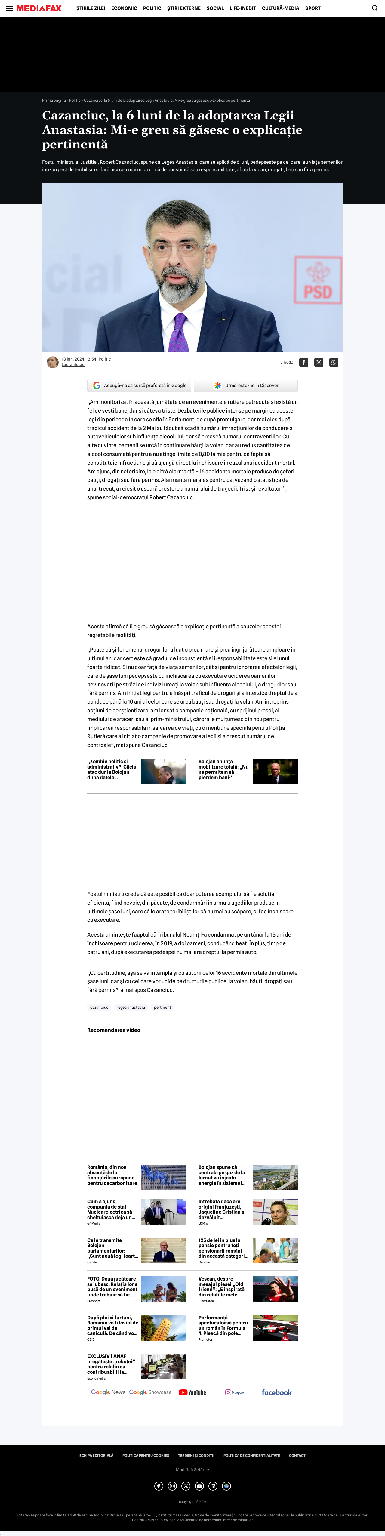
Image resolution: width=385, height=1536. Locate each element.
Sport (313, 8)
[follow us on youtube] (192, 1393)
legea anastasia (131, 1007)
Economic (124, 8)
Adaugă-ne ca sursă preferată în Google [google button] (139, 385)
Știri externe (184, 8)
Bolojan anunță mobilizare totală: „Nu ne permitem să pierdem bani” (224, 769)
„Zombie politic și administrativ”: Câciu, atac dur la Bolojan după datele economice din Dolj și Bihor (112, 769)
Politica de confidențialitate (251, 1456)
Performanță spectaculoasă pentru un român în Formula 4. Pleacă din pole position (223, 1325)
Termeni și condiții (196, 1456)
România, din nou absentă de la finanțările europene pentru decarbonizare (112, 1175)
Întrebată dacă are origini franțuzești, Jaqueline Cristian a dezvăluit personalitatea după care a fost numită (222, 1209)
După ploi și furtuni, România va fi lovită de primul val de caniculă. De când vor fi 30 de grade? (112, 1325)
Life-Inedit (243, 8)
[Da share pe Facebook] (303, 362)
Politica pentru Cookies (145, 1456)
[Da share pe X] (318, 362)
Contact (297, 1456)
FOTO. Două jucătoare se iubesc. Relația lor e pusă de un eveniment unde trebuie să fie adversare (112, 1286)
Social (215, 8)
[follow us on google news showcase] (150, 1393)
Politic (152, 8)
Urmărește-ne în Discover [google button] (246, 385)
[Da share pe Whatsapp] (333, 362)
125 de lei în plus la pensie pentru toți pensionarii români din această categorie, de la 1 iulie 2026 (224, 1248)
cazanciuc (99, 1007)
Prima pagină (54, 100)
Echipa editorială (96, 1456)
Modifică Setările (192, 1469)
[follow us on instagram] (235, 1393)
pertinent (162, 1007)
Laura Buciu (73, 364)
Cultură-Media (280, 8)
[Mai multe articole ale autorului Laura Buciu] (53, 362)
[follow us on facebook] (277, 1392)
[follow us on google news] (108, 1393)
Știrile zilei (90, 8)
